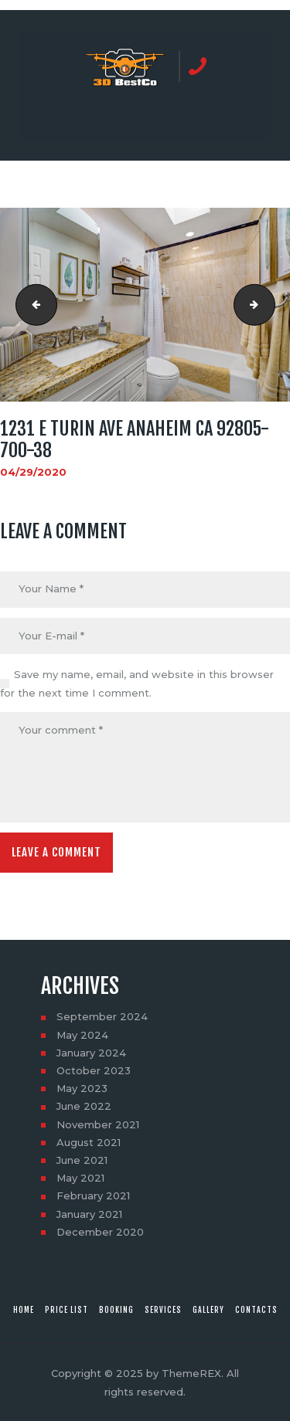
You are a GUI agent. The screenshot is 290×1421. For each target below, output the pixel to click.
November (97, 1124)
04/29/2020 (33, 472)
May (82, 1035)
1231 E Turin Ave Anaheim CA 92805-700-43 (269, 305)
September (102, 1016)
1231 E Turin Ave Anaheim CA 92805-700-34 (31, 305)
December (100, 1232)
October (93, 1070)
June (83, 1106)
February (93, 1195)
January (91, 1052)
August (88, 1142)
